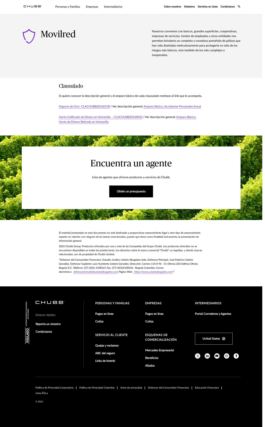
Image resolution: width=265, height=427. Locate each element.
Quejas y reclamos (107, 345)
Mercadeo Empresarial (159, 350)
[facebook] (236, 356)
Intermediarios (208, 303)
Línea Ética (42, 393)
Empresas (153, 303)
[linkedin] (207, 356)
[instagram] (226, 356)
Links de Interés (105, 361)
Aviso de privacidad (131, 388)
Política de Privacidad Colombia (97, 388)
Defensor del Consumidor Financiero (168, 388)
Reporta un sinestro (48, 324)
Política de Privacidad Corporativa (54, 388)
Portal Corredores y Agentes (213, 313)
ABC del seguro (105, 353)
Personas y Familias (112, 303)
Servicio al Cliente (111, 335)
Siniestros (189, 6)
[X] (197, 356)
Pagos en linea (104, 313)
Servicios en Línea (208, 6)
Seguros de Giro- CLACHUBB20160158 (84, 106)
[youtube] (217, 356)
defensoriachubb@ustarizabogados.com (95, 272)
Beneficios (151, 358)
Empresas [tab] (70, 6)
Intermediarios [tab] (91, 6)
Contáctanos (227, 6)
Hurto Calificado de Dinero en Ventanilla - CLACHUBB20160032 (100, 117)
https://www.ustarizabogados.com (153, 272)
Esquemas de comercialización (161, 337)
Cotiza (99, 321)
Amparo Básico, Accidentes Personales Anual (172, 106)
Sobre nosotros (172, 6)
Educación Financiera (207, 388)
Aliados (150, 365)
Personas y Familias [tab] (45, 6)
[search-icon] (239, 7)
